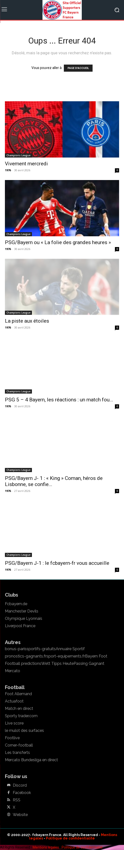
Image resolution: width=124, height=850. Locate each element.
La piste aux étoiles (27, 321)
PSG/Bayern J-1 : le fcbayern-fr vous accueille (57, 563)
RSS (16, 800)
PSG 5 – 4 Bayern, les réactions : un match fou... (59, 400)
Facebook (22, 793)
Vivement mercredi (26, 164)
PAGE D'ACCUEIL (78, 68)
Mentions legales (46, 847)
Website (20, 815)
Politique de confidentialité (70, 838)
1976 (8, 170)
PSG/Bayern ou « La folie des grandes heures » (58, 242)
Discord (20, 785)
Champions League (18, 155)
